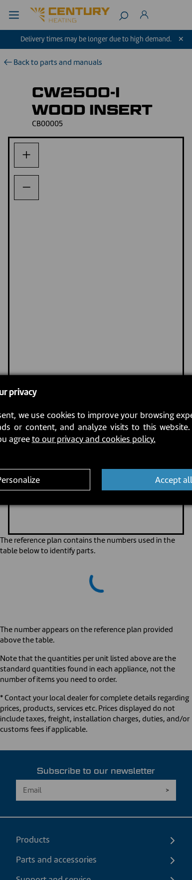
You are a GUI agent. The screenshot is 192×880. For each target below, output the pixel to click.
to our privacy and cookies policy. (94, 439)
